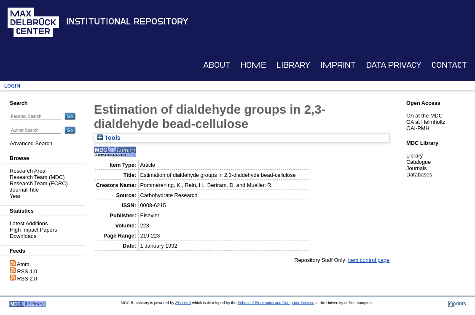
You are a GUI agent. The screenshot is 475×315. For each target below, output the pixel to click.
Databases (419, 174)
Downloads (23, 236)
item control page (368, 260)
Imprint (338, 65)
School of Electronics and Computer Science (276, 303)
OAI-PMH (417, 128)
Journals (416, 168)
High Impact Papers (33, 230)
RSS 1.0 (27, 271)
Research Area (28, 171)
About (217, 65)
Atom (23, 264)
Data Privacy (393, 65)
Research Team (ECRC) (39, 183)
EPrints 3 (183, 303)
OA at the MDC (424, 115)
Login (12, 85)
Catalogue (418, 162)
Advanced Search (31, 143)
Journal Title (24, 190)
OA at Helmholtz (425, 122)
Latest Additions (29, 223)
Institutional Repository (127, 21)
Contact (449, 65)
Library (293, 65)
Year (15, 196)
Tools (109, 137)
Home (253, 65)
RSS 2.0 (27, 278)
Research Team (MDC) (37, 177)
